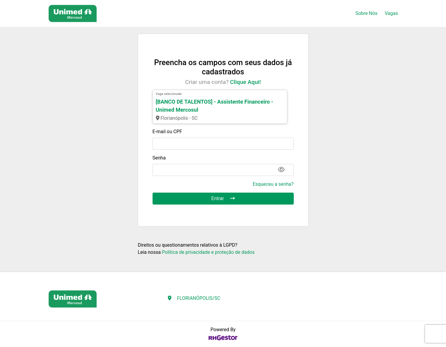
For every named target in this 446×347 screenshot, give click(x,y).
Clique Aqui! (245, 82)
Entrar (223, 198)
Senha (159, 158)
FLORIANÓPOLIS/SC (198, 298)
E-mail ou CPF (167, 131)
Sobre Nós (366, 13)
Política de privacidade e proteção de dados (208, 252)
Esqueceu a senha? (273, 184)
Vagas (391, 13)
